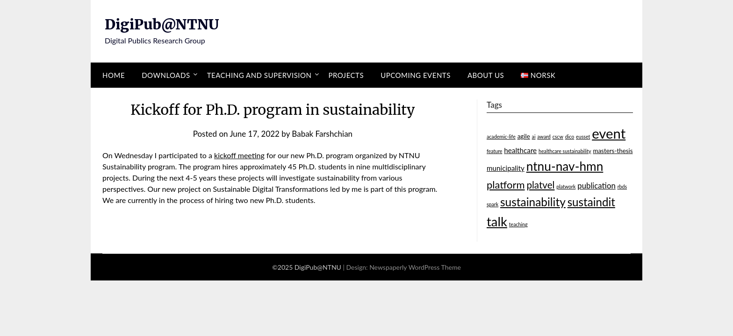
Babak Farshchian (322, 134)
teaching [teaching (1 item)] (518, 224)
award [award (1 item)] (544, 136)
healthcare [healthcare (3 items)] (520, 150)
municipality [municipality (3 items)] (506, 168)
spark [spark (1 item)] (492, 204)
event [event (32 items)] (608, 133)
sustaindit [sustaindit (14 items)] (591, 202)
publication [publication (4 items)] (596, 185)
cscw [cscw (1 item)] (558, 136)
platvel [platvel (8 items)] (540, 184)
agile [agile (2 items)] (523, 136)
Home (113, 75)
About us (485, 75)
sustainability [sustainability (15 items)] (533, 202)
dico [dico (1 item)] (570, 136)
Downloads (166, 75)
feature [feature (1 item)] (494, 151)
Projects (346, 75)
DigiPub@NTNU (162, 24)
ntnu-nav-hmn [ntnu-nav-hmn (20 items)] (565, 166)
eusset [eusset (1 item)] (583, 136)
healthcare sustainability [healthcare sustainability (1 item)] (565, 151)
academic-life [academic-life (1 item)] (501, 136)
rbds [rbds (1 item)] (622, 186)
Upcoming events (416, 75)
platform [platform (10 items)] (506, 184)
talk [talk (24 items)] (497, 221)
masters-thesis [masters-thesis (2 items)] (612, 150)
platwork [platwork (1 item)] (565, 186)
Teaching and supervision (259, 75)
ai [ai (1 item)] (534, 136)
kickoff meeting (239, 155)
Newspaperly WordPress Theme (415, 267)
